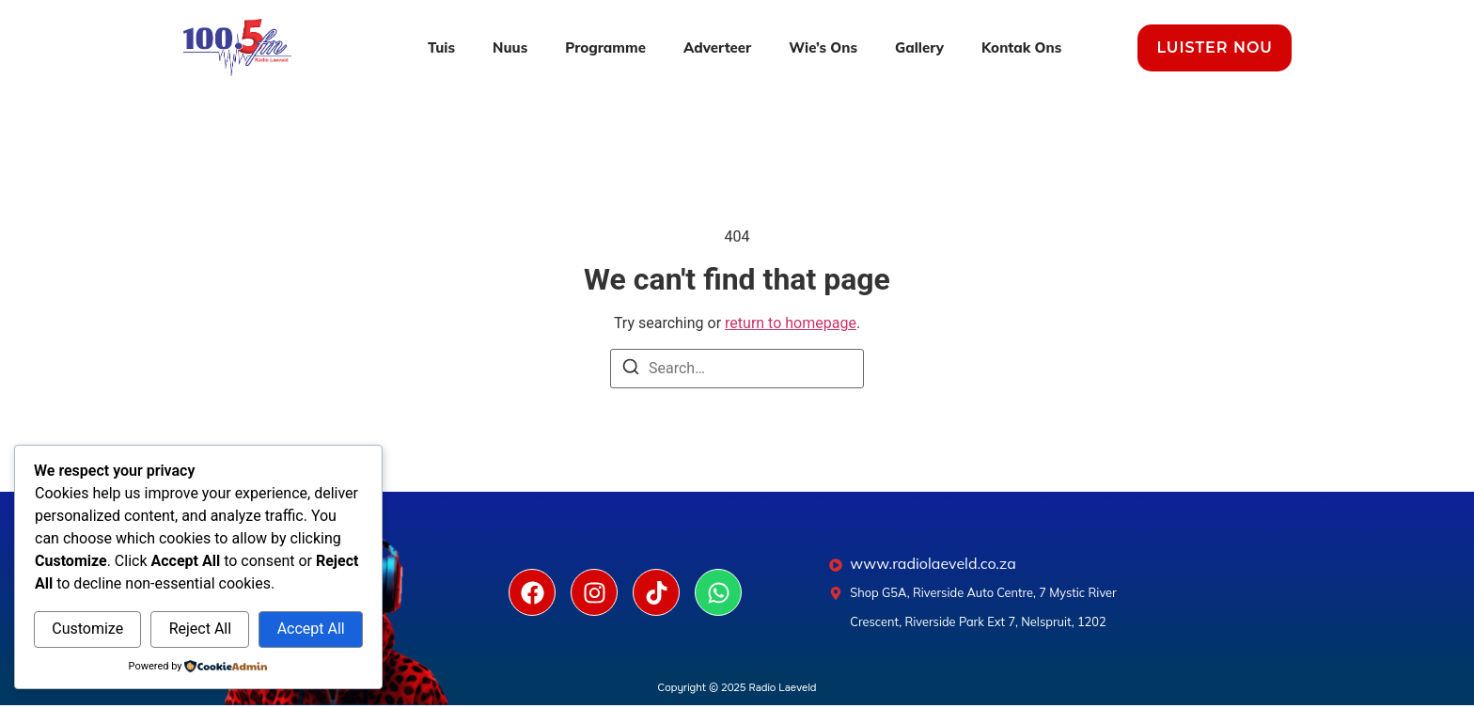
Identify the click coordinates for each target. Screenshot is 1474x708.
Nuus (510, 47)
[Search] (630, 370)
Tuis (441, 47)
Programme (605, 47)
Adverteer (717, 47)
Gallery (919, 47)
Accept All (311, 628)
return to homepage (790, 323)
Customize (87, 628)
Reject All (200, 628)
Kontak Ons (1021, 47)
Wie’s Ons (823, 47)
